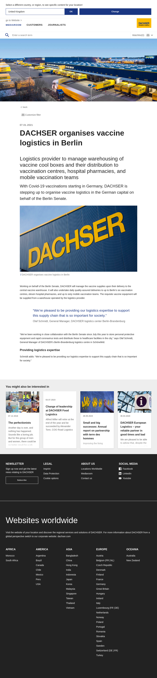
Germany (101, 584)
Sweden (100, 645)
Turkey (99, 655)
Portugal (100, 626)
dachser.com (64, 536)
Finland (100, 574)
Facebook (126, 468)
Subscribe (22, 480)
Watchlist (138, 35)
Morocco (10, 555)
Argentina (41, 555)
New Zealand (133, 560)
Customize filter (31, 115)
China (69, 560)
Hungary (100, 593)
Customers (35, 25)
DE (116, 608)
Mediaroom (14, 25)
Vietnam (70, 608)
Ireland (99, 598)
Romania (100, 631)
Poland (99, 622)
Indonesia (71, 574)
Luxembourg (102, 608)
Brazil (39, 560)
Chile (38, 570)
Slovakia (100, 636)
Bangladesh (72, 555)
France (99, 579)
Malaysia (70, 589)
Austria (99, 555)
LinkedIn (125, 473)
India (68, 570)
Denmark (101, 570)
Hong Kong (71, 565)
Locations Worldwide (91, 468)
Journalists (57, 25)
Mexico (39, 574)
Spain (99, 641)
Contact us (86, 478)
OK (71, 11)
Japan (69, 579)
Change (115, 11)
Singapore (71, 593)
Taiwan (69, 598)
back (24, 107)
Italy (98, 603)
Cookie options (51, 478)
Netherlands (102, 612)
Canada (40, 565)
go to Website (14, 20)
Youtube (125, 478)
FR (107, 560)
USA (38, 584)
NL (111, 560)
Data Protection (51, 473)
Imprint (46, 468)
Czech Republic (104, 565)
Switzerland (102, 650)
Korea (69, 584)
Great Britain (102, 589)
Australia (130, 555)
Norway (100, 617)
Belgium (100, 560)
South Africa (12, 560)
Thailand (70, 603)
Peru (38, 579)
